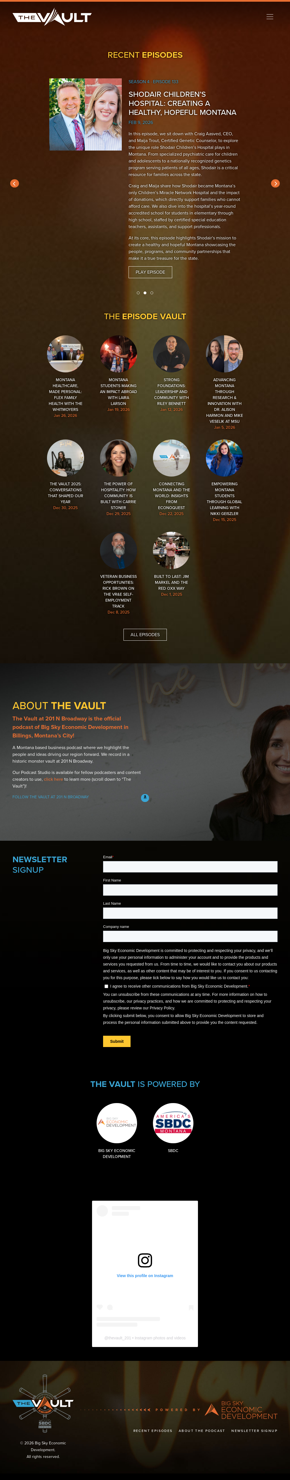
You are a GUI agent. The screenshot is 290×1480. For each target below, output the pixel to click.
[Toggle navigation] (270, 16)
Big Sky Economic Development (118, 1139)
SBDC (171, 1136)
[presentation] (14, 183)
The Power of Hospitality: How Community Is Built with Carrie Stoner (120, 483)
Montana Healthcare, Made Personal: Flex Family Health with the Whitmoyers (69, 375)
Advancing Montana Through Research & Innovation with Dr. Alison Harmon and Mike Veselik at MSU (220, 384)
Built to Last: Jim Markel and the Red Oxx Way (170, 572)
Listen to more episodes (152, 251)
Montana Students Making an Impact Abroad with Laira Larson (120, 375)
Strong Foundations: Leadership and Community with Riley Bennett (170, 375)
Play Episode (150, 265)
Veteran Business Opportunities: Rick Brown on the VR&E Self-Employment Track (120, 581)
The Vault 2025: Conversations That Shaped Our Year (69, 477)
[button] (138, 293)
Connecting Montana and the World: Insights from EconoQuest (170, 480)
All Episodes (145, 644)
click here (53, 789)
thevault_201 (119, 1344)
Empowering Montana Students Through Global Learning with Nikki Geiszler (220, 486)
